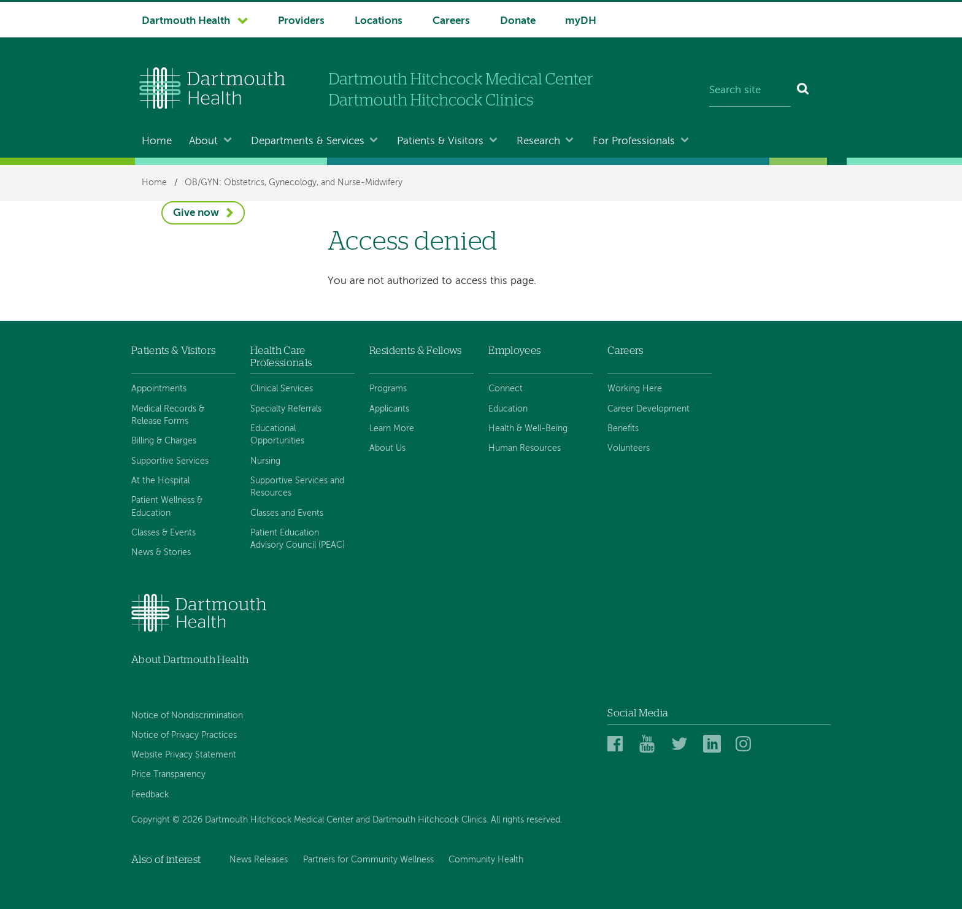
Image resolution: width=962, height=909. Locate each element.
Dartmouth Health (186, 21)
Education (508, 409)
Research (538, 141)
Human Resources (524, 448)
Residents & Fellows (415, 350)
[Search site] (750, 91)
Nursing (265, 461)
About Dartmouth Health (189, 659)
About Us (387, 448)
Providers (301, 21)
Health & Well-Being (528, 428)
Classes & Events (163, 533)
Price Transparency (168, 774)
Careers (451, 21)
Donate (518, 21)
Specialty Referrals (285, 409)
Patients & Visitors (440, 141)
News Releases (258, 860)
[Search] (803, 91)
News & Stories (161, 552)
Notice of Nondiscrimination (187, 715)
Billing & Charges (163, 441)
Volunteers (628, 448)
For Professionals (634, 141)
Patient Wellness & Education (166, 506)
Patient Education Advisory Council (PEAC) (297, 539)
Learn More (391, 428)
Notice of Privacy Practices (184, 735)
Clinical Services (281, 389)
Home (157, 141)
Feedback (150, 795)
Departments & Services (307, 141)
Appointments (159, 389)
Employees (514, 350)
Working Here (634, 389)
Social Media (637, 713)
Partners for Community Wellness (368, 860)
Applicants (389, 409)
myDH (580, 21)
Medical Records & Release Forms (167, 415)
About (203, 141)
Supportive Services (170, 461)
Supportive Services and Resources (297, 487)
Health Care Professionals (281, 356)
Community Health (485, 860)
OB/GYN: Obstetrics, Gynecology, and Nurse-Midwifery (293, 182)
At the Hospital (160, 481)
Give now (196, 213)
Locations (378, 21)
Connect (505, 389)
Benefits (623, 428)
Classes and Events (286, 513)
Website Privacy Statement (183, 755)
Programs (388, 389)
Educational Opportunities (277, 434)
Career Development (648, 409)
